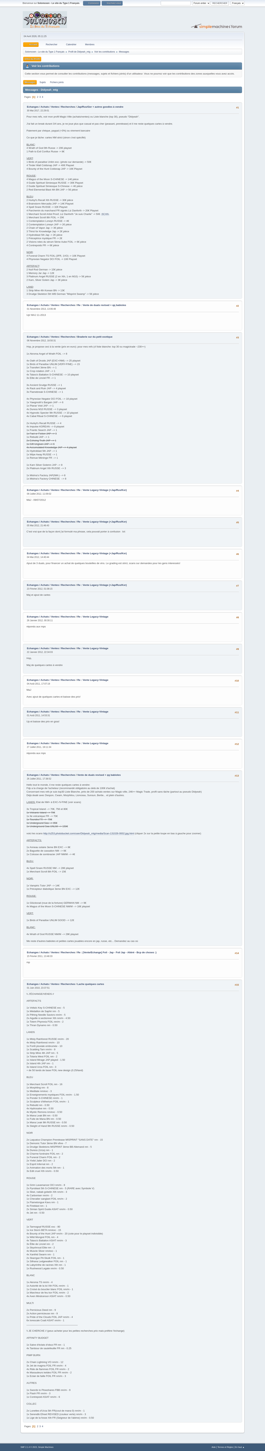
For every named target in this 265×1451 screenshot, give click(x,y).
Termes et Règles (225, 1447)
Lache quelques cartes (90, 984)
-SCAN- (105, 214)
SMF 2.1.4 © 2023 (29, 1447)
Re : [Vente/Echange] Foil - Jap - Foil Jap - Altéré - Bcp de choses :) (117, 952)
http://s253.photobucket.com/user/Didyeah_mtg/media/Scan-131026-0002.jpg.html (88, 833)
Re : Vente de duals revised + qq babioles (101, 305)
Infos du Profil (32, 59)
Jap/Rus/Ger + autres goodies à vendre (100, 106)
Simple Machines (45, 1447)
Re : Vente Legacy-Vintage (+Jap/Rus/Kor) (102, 490)
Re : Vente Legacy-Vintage (92, 616)
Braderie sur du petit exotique (95, 336)
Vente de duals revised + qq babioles (99, 775)
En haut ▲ (239, 1447)
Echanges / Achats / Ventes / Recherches (51, 106)
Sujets (43, 82)
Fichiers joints (57, 82)
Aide (214, 1447)
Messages (30, 82)
